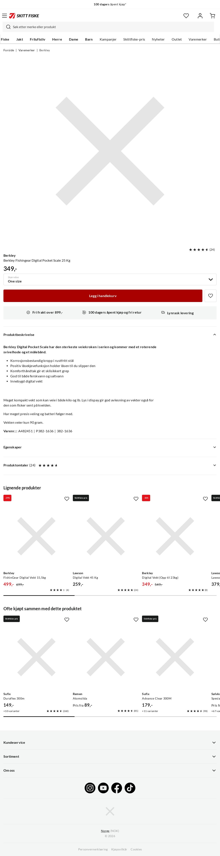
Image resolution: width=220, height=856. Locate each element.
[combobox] (108, 27)
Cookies (136, 849)
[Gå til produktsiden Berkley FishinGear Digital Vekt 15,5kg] (36, 536)
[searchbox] (112, 27)
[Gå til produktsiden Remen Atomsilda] (106, 657)
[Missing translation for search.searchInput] (7, 27)
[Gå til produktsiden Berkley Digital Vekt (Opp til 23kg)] (175, 536)
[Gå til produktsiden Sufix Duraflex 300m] (36, 657)
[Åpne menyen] (4, 16)
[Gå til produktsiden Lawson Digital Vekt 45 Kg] (106, 536)
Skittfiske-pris (134, 39)
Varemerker (198, 39)
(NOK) (110, 831)
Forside (8, 50)
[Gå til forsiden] (24, 15)
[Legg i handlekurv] (102, 296)
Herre (57, 39)
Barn (89, 39)
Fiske (5, 39)
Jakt (19, 39)
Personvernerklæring (93, 849)
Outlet (177, 39)
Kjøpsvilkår (119, 849)
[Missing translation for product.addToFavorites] (211, 296)
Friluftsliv (38, 39)
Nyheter (158, 39)
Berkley (44, 50)
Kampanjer (108, 39)
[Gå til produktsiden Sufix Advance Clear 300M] (175, 657)
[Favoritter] (186, 16)
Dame (73, 39)
